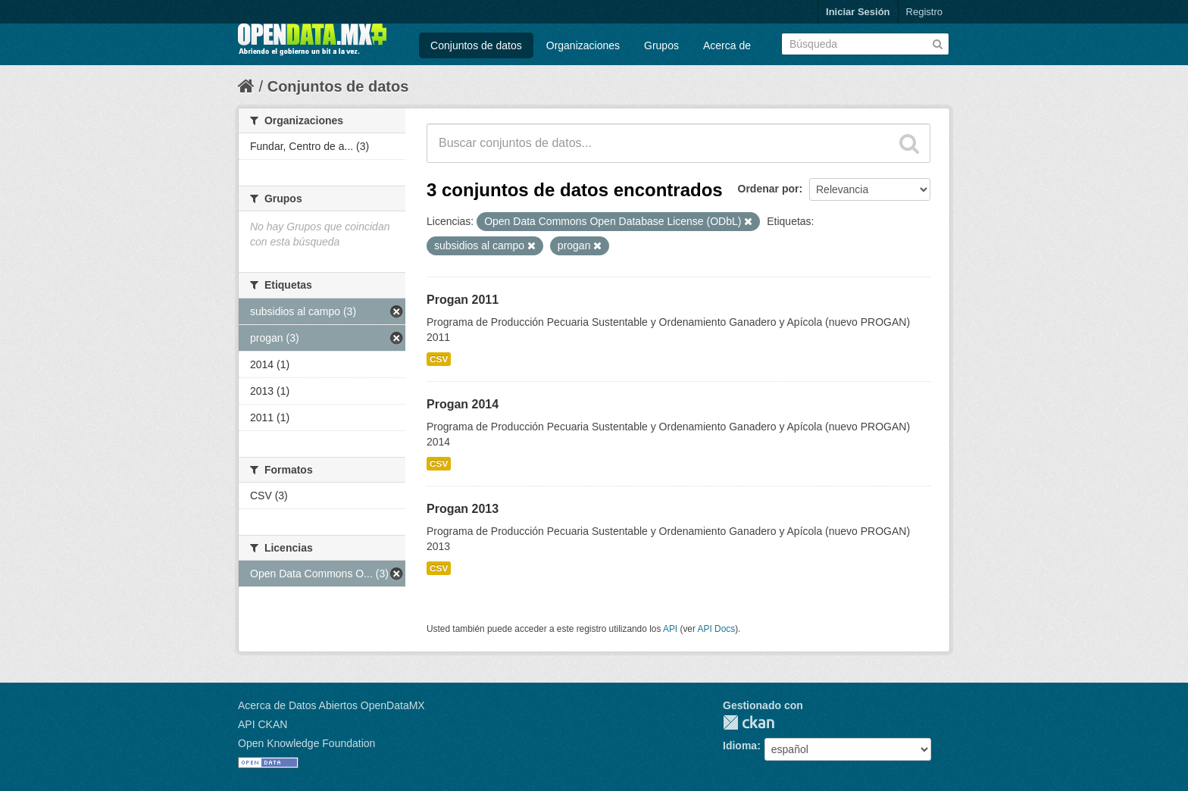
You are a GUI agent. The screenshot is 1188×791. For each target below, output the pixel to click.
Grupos (661, 45)
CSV (439, 359)
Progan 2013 (463, 508)
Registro (924, 11)
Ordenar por (768, 189)
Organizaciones (583, 45)
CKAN (748, 722)
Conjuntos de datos (476, 45)
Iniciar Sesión (858, 11)
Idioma (740, 745)
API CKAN (262, 724)
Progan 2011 (463, 299)
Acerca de (727, 45)
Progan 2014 (463, 404)
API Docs (717, 629)
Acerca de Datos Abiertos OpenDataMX (331, 705)
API (670, 629)
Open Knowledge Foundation (306, 743)
